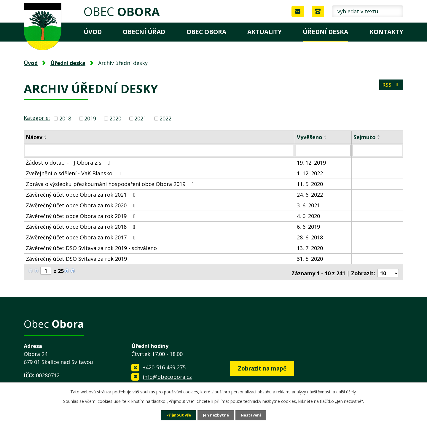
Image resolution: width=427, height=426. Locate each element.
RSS (390, 86)
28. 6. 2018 (310, 237)
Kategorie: (37, 117)
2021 (140, 118)
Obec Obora (206, 32)
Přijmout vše (176, 415)
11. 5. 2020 (310, 183)
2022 (165, 118)
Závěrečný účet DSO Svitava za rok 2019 (76, 258)
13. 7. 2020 (310, 247)
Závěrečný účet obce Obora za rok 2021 (82, 194)
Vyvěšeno (309, 137)
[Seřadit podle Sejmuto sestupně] (379, 138)
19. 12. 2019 (311, 162)
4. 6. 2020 (308, 215)
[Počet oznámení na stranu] (388, 271)
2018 (65, 118)
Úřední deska (325, 32)
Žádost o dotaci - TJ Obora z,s (69, 162)
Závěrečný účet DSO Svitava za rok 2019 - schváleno (91, 247)
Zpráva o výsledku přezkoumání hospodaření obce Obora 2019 (111, 183)
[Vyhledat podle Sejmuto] (377, 150)
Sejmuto (364, 137)
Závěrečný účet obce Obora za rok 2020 (82, 205)
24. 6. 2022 (310, 194)
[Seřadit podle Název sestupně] (45, 138)
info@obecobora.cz (167, 374)
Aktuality (264, 32)
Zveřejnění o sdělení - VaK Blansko (74, 173)
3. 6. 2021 (308, 205)
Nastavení (253, 415)
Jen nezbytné (216, 415)
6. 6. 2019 (308, 226)
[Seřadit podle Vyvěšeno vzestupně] (325, 136)
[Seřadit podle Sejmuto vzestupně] (379, 136)
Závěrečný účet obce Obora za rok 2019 (82, 215)
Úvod (93, 32)
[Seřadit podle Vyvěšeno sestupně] (325, 138)
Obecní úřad (144, 32)
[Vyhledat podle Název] (159, 150)
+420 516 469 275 (164, 364)
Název (34, 137)
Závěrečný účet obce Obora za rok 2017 (82, 237)
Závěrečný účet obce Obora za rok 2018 (82, 226)
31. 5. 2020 (310, 258)
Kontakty (386, 32)
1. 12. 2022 (310, 173)
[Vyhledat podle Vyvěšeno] (323, 150)
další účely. (346, 391)
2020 (115, 118)
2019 (90, 118)
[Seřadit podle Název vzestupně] (45, 136)
